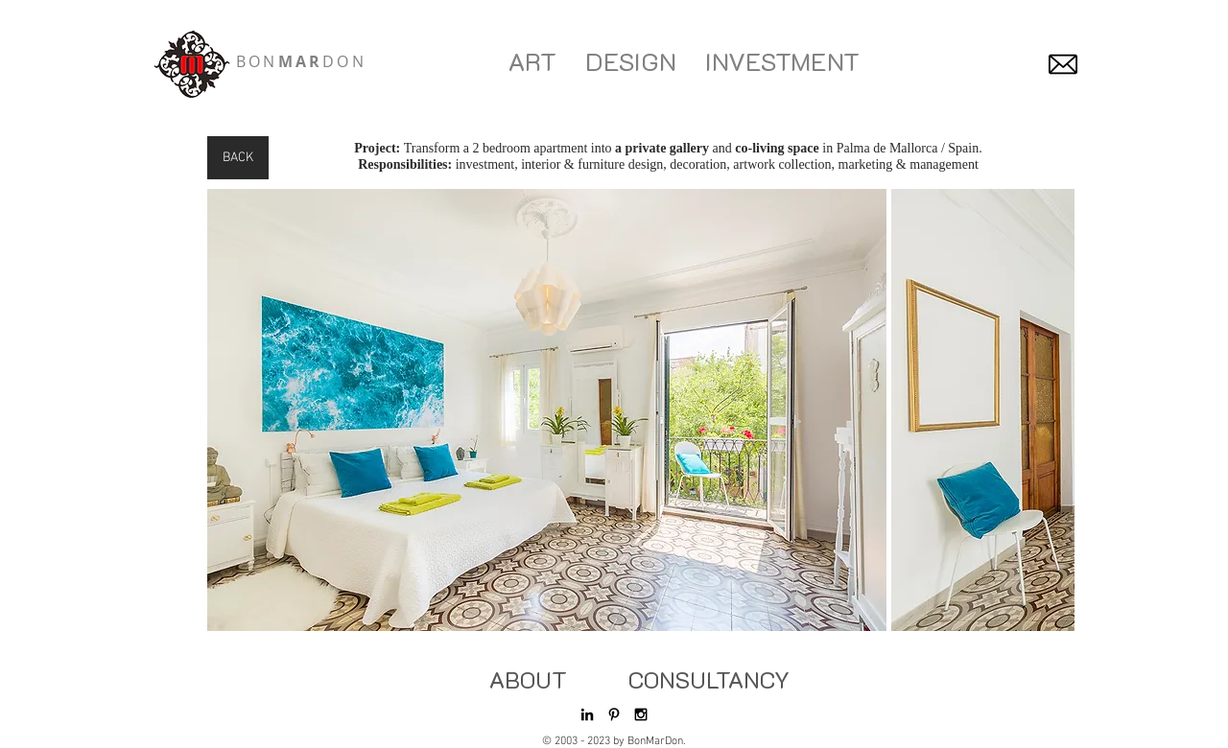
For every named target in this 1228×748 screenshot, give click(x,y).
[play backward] (231, 410)
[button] (546, 410)
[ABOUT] (528, 680)
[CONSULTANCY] (709, 680)
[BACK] (238, 157)
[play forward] (1050, 410)
